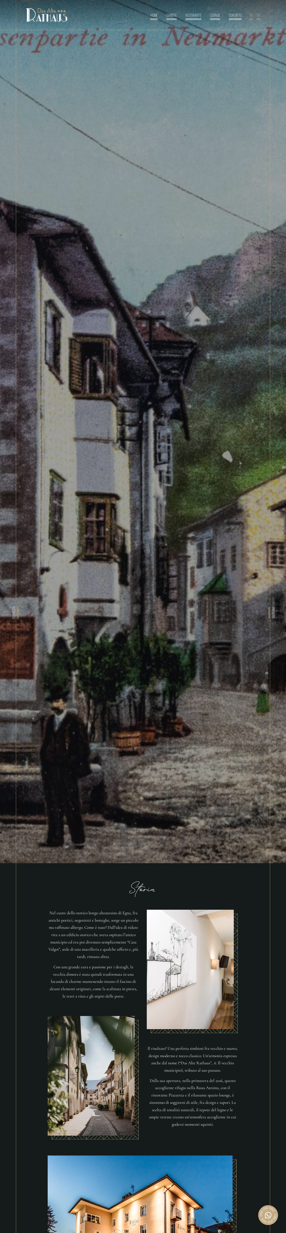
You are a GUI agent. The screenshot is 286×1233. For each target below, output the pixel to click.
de (251, 15)
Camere (171, 15)
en (258, 15)
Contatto (235, 15)
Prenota (273, 612)
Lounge (215, 15)
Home (154, 15)
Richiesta (14, 612)
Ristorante (193, 15)
